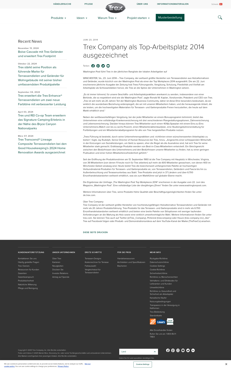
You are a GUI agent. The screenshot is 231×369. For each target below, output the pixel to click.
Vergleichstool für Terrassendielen (92, 271)
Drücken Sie (57, 269)
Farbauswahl (90, 265)
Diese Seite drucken (95, 232)
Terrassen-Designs (93, 258)
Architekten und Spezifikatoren (131, 262)
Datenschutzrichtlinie (159, 262)
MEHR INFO (155, 252)
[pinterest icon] (98, 66)
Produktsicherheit (26, 280)
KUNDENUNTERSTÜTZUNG (31, 252)
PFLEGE (89, 4)
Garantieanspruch (26, 277)
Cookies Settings (157, 265)
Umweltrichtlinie (157, 287)
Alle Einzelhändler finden (161, 330)
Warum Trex (106, 18)
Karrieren (56, 262)
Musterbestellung (170, 17)
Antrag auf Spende (60, 277)
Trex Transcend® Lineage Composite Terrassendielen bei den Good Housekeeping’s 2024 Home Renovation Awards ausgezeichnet (42, 146)
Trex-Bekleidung (157, 311)
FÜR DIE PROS (124, 252)
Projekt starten (137, 18)
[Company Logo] (116, 8)
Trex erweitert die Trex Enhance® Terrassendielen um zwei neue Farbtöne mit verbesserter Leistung (42, 99)
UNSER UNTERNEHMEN (63, 252)
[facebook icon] (93, 66)
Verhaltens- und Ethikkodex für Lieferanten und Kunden (164, 282)
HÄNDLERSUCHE (62, 4)
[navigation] (115, 4)
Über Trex (56, 258)
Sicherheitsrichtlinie (158, 273)
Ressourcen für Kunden (28, 269)
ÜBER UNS (142, 4)
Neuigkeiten (57, 265)
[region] (115, 364)
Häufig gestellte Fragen (28, 262)
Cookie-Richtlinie (157, 269)
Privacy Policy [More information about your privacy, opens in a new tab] (63, 366)
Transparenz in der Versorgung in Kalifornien (165, 307)
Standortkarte (156, 315)
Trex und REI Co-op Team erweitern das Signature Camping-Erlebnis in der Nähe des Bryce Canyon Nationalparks (42, 121)
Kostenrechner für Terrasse (97, 262)
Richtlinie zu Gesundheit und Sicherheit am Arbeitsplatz (163, 293)
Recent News (30, 41)
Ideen (81, 18)
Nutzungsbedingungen (160, 301)
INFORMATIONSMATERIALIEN (173, 4)
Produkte (57, 18)
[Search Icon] (220, 17)
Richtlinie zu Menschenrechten (164, 277)
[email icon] (108, 66)
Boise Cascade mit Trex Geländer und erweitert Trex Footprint (40, 53)
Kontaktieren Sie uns (27, 258)
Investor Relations (60, 273)
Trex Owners (23, 265)
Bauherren (122, 265)
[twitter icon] (103, 66)
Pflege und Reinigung (28, 288)
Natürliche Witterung (27, 284)
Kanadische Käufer (158, 297)
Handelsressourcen (126, 258)
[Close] (226, 364)
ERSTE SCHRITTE (93, 252)
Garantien (22, 273)
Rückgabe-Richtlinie (159, 258)
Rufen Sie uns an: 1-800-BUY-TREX (163, 335)
